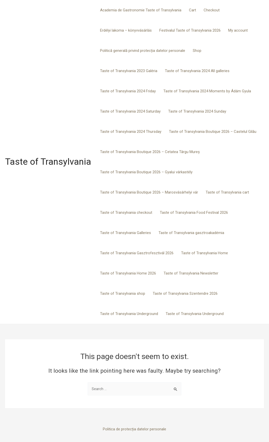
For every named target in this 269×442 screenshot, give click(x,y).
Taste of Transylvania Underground (129, 313)
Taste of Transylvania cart (227, 192)
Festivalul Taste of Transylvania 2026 (190, 30)
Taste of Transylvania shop (122, 293)
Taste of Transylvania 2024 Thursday (130, 131)
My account (238, 30)
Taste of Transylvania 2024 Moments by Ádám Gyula (207, 91)
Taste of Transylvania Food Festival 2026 (194, 212)
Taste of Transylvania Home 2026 (128, 273)
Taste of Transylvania (48, 162)
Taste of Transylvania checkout (126, 212)
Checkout (212, 10)
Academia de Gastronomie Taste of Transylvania (140, 10)
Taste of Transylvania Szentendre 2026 (185, 293)
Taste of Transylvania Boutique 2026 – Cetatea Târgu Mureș (150, 152)
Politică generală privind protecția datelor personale (142, 50)
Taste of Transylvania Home (204, 253)
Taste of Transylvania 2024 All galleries (197, 71)
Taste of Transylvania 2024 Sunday (197, 111)
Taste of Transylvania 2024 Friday (128, 91)
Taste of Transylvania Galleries (125, 232)
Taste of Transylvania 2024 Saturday (130, 111)
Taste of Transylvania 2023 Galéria (128, 71)
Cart (192, 10)
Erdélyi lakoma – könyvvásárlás (126, 30)
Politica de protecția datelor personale (134, 429)
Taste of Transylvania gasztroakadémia (191, 232)
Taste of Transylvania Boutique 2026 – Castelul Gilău (212, 131)
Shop (197, 50)
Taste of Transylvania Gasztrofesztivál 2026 (137, 253)
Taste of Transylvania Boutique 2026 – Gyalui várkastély (146, 172)
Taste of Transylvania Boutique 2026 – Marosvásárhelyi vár (149, 192)
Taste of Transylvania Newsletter (191, 273)
